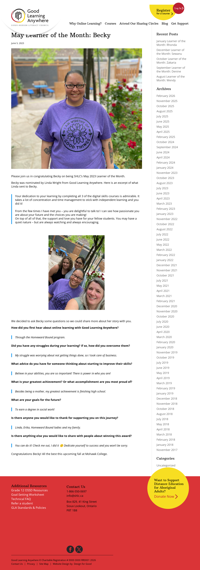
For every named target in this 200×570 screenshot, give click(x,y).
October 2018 (165, 409)
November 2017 (167, 450)
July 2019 (162, 362)
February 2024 (166, 162)
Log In (178, 8)
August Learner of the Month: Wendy (171, 78)
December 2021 (167, 265)
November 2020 (167, 311)
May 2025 (163, 126)
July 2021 (162, 280)
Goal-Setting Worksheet (27, 495)
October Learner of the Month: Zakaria (171, 60)
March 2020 (164, 337)
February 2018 (166, 439)
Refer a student (22, 503)
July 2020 (162, 321)
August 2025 (165, 111)
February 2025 (166, 137)
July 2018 (162, 419)
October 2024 (165, 142)
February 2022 (166, 255)
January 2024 (165, 167)
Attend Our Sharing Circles (138, 24)
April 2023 (163, 198)
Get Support (180, 24)
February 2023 (166, 209)
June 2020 (163, 327)
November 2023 (167, 173)
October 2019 (165, 357)
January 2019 (165, 393)
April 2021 (163, 291)
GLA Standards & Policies (28, 508)
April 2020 (163, 332)
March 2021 (164, 296)
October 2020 (165, 316)
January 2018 (165, 445)
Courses (110, 24)
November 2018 (167, 403)
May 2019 (163, 373)
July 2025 (162, 116)
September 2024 (167, 147)
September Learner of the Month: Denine (171, 69)
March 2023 (164, 203)
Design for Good (83, 563)
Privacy (31, 563)
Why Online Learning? (85, 24)
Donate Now (164, 496)
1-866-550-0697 (77, 491)
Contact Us (17, 563)
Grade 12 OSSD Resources (29, 490)
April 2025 (163, 132)
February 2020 (166, 342)
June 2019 (163, 368)
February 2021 (166, 301)
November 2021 (167, 270)
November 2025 (167, 101)
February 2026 (166, 96)
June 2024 (163, 152)
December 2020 (167, 306)
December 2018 (167, 398)
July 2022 (162, 234)
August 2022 (165, 229)
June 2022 (163, 239)
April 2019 (163, 378)
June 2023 (163, 193)
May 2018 (163, 424)
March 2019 (164, 383)
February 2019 (166, 388)
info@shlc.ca (75, 496)
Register (163, 11)
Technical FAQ (21, 499)
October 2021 (165, 275)
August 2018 (165, 414)
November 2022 (167, 219)
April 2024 (163, 157)
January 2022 (165, 260)
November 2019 (167, 352)
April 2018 (163, 429)
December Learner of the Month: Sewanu (170, 52)
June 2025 (163, 121)
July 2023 (162, 188)
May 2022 (163, 244)
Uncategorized (166, 465)
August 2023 (165, 183)
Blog (165, 24)
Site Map (43, 563)
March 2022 (164, 250)
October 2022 (165, 224)
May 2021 (163, 285)
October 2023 (165, 178)
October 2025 (165, 106)
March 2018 (164, 434)
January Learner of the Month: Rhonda (171, 43)
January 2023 (165, 214)
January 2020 (165, 347)
